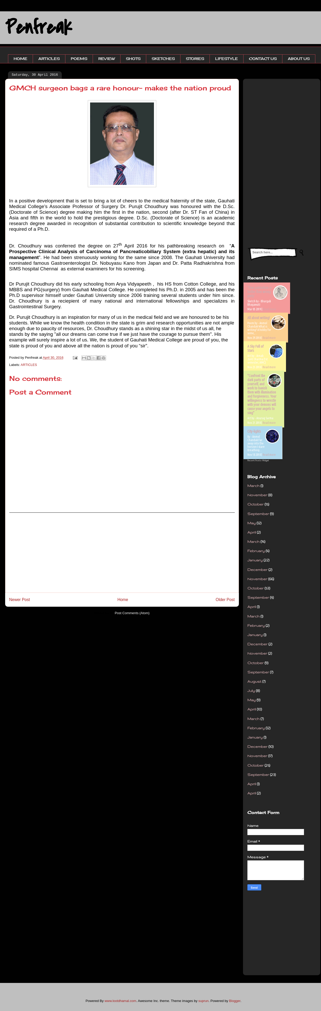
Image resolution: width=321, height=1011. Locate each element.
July (251, 691)
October (255, 504)
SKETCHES (163, 58)
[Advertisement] (122, 553)
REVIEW (106, 58)
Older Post (225, 599)
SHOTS (133, 58)
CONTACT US (263, 58)
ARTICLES (49, 58)
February (256, 551)
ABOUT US (299, 58)
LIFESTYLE (226, 58)
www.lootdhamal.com (120, 1001)
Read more (269, 309)
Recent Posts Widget (258, 460)
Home (122, 599)
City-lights (254, 431)
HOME (20, 58)
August (254, 681)
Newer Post (19, 599)
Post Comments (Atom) (132, 613)
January (255, 560)
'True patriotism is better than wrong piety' (259, 292)
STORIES (195, 58)
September (258, 514)
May (251, 523)
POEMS (79, 58)
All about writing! (258, 318)
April (251, 532)
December (257, 570)
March (253, 486)
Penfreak (38, 27)
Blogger (234, 1001)
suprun (203, 1001)
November (257, 495)
